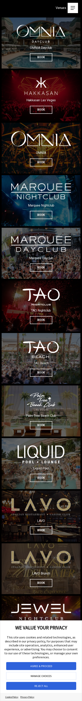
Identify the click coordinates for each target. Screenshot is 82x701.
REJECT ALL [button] (41, 686)
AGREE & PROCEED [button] (41, 666)
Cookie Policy (11, 696)
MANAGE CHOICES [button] (41, 676)
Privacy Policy (27, 696)
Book (41, 109)
